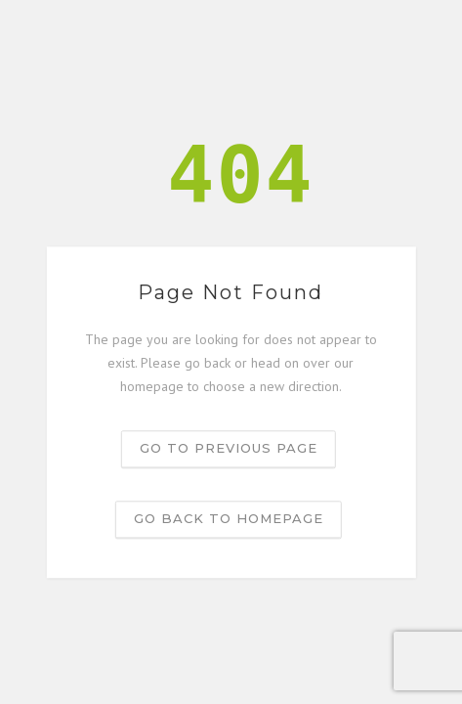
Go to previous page (228, 449)
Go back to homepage (228, 519)
